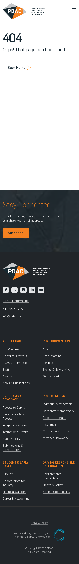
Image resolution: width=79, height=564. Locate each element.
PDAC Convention (56, 341)
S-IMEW (8, 474)
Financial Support (14, 492)
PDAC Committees (15, 363)
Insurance (49, 424)
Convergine (43, 533)
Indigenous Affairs (15, 425)
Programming (52, 356)
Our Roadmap (12, 349)
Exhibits (48, 363)
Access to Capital (14, 407)
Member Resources (56, 431)
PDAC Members (54, 396)
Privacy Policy (39, 522)
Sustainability (11, 439)
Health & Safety (53, 485)
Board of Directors (15, 356)
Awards (8, 376)
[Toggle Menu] (73, 10)
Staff (6, 369)
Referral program (54, 417)
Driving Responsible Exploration (59, 464)
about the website (39, 536)
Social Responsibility (56, 492)
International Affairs (16, 432)
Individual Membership (57, 404)
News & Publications (16, 383)
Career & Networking (16, 498)
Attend (47, 349)
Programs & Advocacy (12, 397)
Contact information (16, 300)
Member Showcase (56, 438)
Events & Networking (56, 369)
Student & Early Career (15, 464)
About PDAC (12, 341)
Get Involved (51, 376)
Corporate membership (58, 411)
